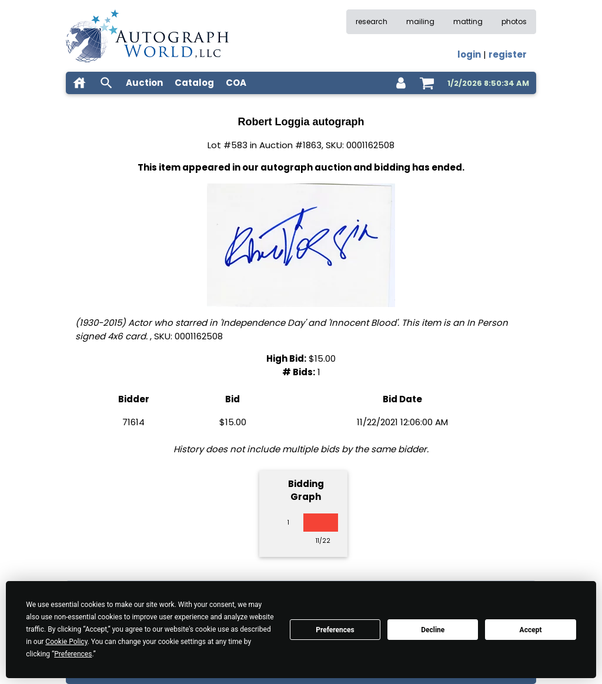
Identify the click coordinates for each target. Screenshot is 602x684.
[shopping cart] (426, 83)
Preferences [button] (73, 654)
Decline (432, 630)
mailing (420, 21)
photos (514, 21)
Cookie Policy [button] (66, 642)
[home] (79, 83)
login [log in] (469, 54)
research (371, 21)
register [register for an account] (508, 54)
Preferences (335, 630)
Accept (531, 630)
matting (468, 21)
